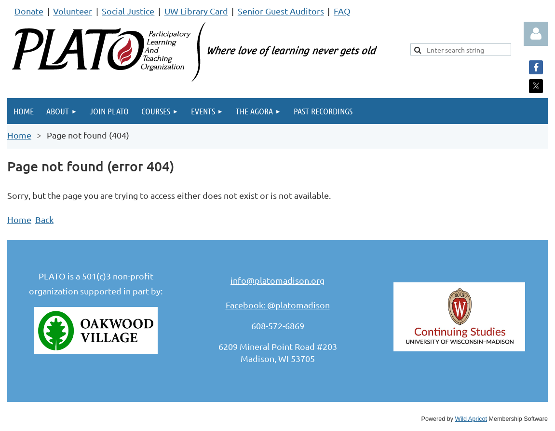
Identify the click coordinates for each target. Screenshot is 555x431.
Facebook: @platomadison (278, 305)
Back (44, 219)
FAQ (342, 11)
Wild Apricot (471, 419)
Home (19, 135)
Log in (536, 34)
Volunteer (72, 11)
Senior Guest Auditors (281, 11)
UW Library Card (196, 11)
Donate (28, 11)
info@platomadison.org (277, 280)
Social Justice (128, 11)
